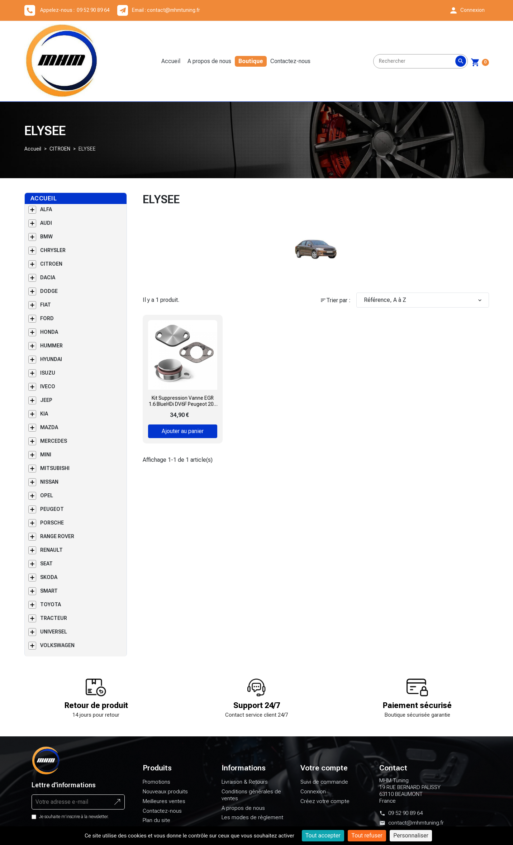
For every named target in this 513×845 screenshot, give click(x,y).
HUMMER (51, 350)
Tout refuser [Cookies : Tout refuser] (366, 835)
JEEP (46, 404)
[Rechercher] (420, 63)
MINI (45, 459)
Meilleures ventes (164, 805)
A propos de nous (211, 63)
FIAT (45, 309)
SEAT (46, 568)
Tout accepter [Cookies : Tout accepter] (323, 835)
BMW (46, 241)
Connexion (313, 796)
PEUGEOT (52, 513)
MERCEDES (53, 445)
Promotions (156, 786)
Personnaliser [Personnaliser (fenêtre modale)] (410, 835)
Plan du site (156, 824)
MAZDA (49, 432)
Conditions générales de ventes (251, 799)
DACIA (47, 282)
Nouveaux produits (165, 796)
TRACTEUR (53, 622)
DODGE (49, 295)
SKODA (48, 581)
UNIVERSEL (53, 636)
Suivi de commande (324, 786)
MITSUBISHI (55, 472)
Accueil (172, 63)
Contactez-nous (292, 63)
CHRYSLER (53, 254)
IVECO (47, 391)
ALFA (46, 214)
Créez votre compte (325, 805)
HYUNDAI (51, 363)
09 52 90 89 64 (405, 817)
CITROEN (59, 153)
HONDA (49, 336)
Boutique (253, 63)
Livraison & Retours (245, 786)
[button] (467, 10)
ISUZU (47, 377)
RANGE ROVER (57, 540)
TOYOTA (50, 609)
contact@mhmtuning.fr (173, 10)
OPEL (46, 500)
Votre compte (324, 772)
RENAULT (51, 554)
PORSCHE (52, 527)
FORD (47, 323)
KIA (44, 418)
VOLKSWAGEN (57, 649)
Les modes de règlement (252, 821)
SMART (49, 595)
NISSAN (49, 486)
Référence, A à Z (423, 304)
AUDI (46, 227)
